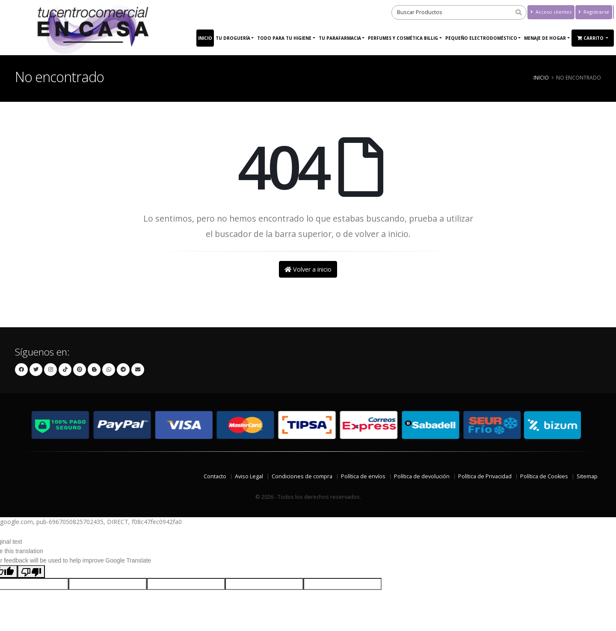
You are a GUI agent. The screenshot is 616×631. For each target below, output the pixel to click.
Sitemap (587, 476)
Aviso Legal (249, 476)
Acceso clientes (551, 12)
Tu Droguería (233, 38)
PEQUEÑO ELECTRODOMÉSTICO (481, 38)
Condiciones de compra (302, 476)
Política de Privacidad (485, 476)
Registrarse (593, 12)
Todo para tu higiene (284, 38)
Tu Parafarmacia (340, 38)
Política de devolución (422, 476)
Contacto (215, 476)
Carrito (591, 38)
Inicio (205, 38)
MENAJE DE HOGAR (545, 38)
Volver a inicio (308, 269)
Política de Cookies (544, 476)
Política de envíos (363, 476)
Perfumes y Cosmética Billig (403, 38)
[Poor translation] (31, 571)
